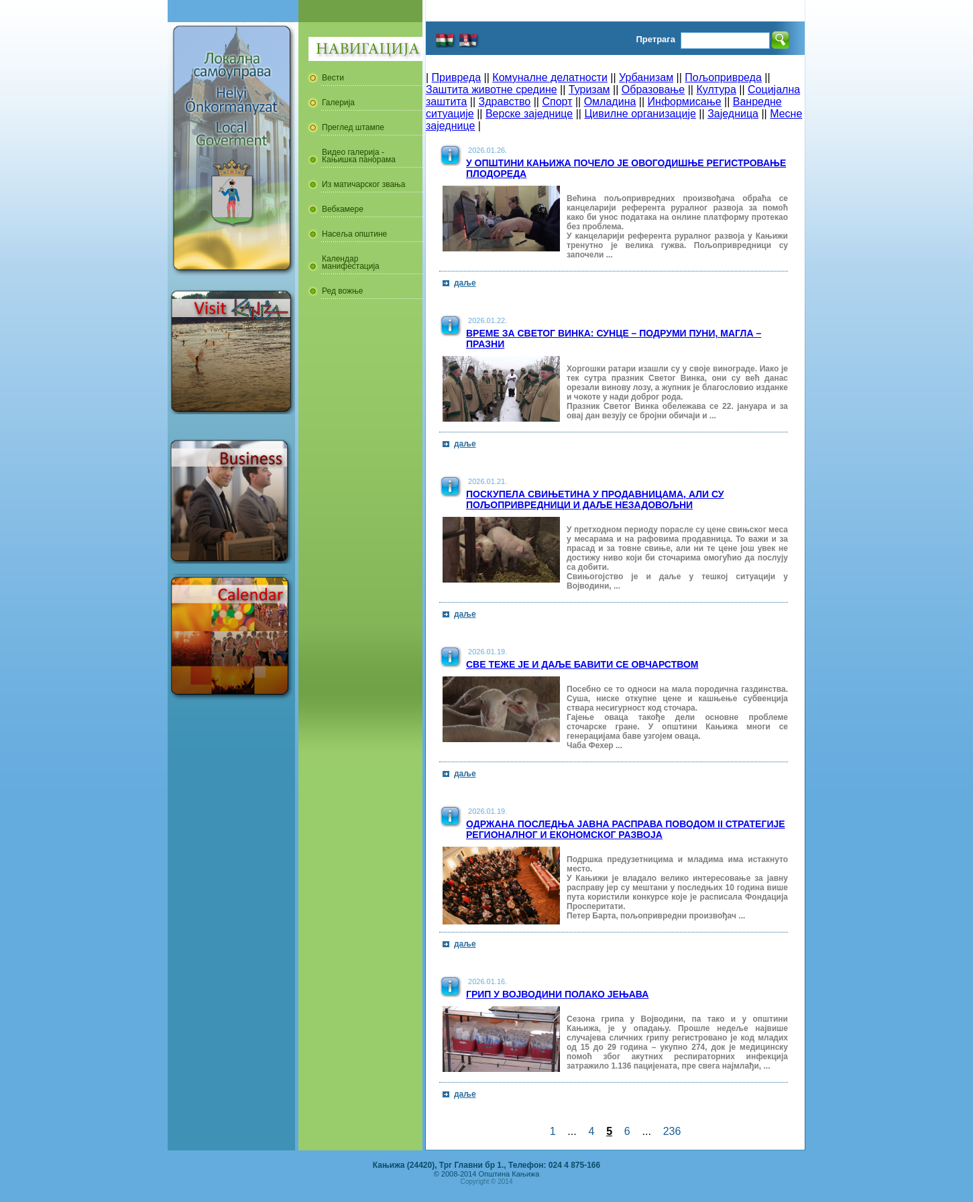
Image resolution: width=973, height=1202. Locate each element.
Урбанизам (646, 77)
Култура (716, 89)
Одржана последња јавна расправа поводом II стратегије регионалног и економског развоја (625, 829)
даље (465, 283)
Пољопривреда (723, 77)
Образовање (653, 89)
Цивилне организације (639, 113)
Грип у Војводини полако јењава (557, 994)
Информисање (685, 101)
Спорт (557, 101)
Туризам (589, 89)
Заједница (732, 113)
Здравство (505, 101)
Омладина (610, 101)
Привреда (456, 77)
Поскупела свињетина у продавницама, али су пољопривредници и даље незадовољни (595, 499)
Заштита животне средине (491, 89)
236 (672, 1131)
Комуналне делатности (550, 77)
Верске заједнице (529, 113)
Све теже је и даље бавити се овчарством (582, 664)
